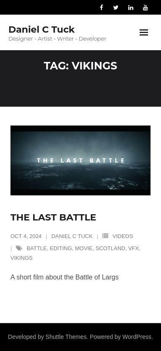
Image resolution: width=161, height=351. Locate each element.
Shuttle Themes (66, 336)
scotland (110, 248)
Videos (122, 236)
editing (61, 248)
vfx (133, 248)
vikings (21, 258)
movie (84, 248)
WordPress (136, 336)
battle (36, 248)
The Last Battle (53, 217)
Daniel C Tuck (72, 236)
